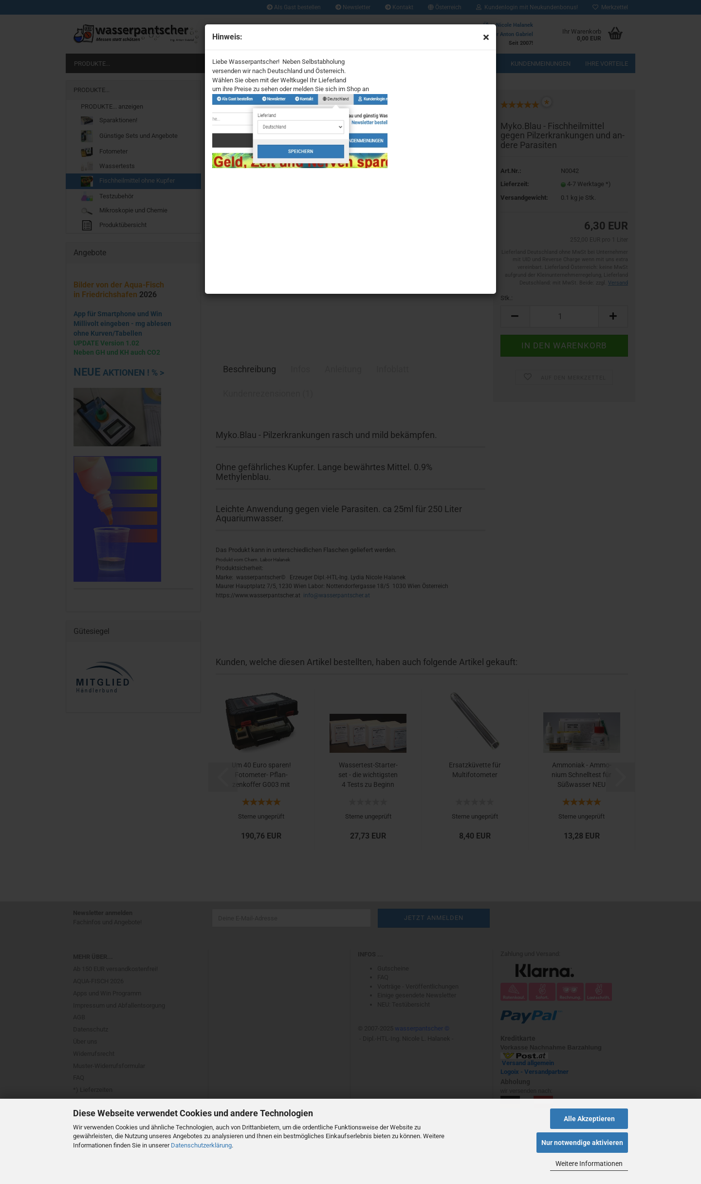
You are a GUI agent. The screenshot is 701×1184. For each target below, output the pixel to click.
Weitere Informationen (589, 1163)
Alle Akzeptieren (589, 1119)
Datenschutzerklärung (201, 1145)
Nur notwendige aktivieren (582, 1142)
